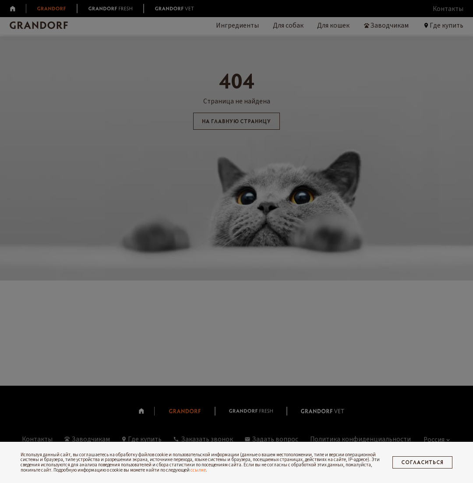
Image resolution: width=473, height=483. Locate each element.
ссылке (198, 470)
